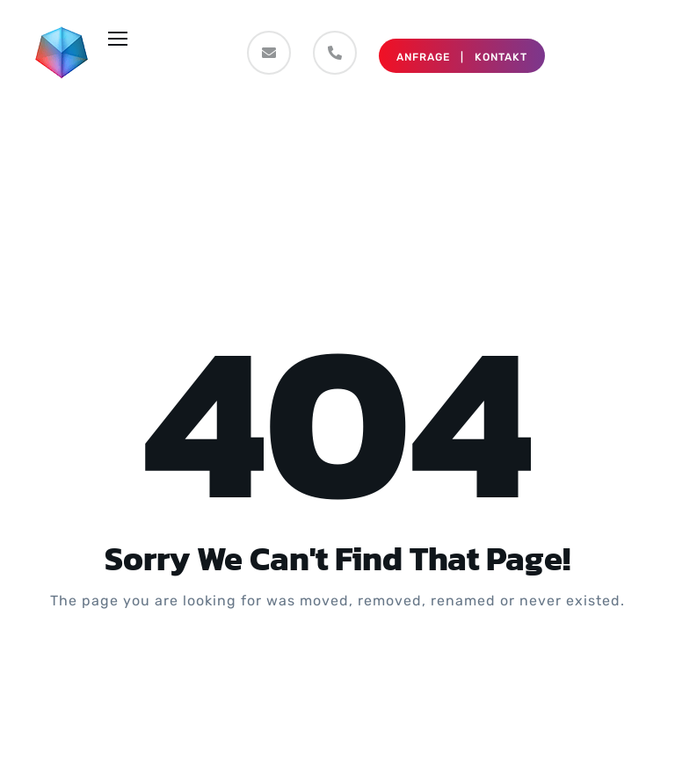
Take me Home (337, 671)
